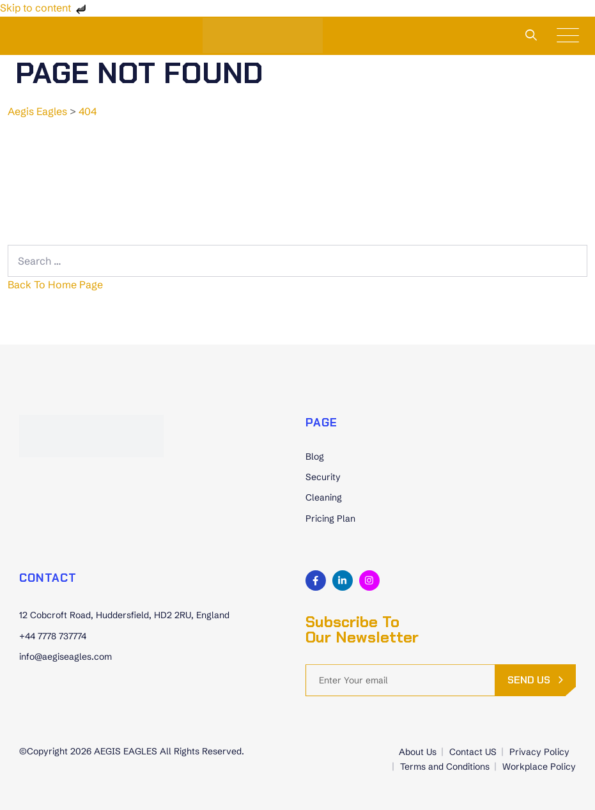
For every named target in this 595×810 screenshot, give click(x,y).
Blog (314, 456)
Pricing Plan (330, 518)
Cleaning (323, 497)
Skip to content (44, 7)
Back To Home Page (55, 284)
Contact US (473, 752)
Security (323, 477)
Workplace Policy (539, 766)
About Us (418, 752)
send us (528, 680)
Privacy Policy (539, 752)
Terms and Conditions (445, 766)
